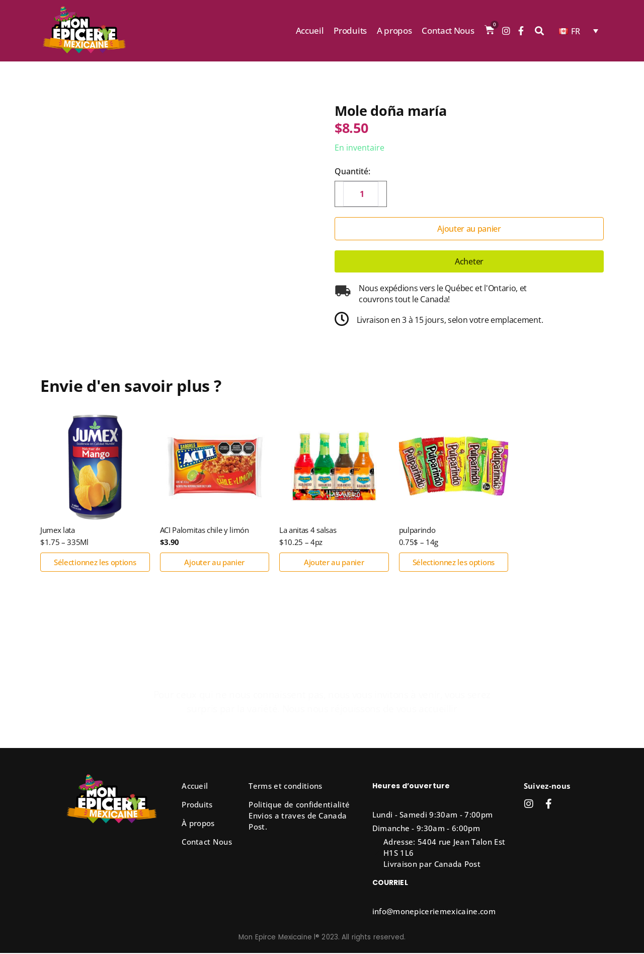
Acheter (469, 261)
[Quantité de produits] (360, 194)
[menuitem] (578, 30)
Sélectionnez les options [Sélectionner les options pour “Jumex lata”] (95, 563)
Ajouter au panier (469, 228)
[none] (578, 30)
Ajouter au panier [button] (214, 563)
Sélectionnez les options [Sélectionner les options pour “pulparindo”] (454, 563)
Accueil (310, 30)
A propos (394, 30)
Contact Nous (448, 30)
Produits (350, 30)
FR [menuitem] (575, 31)
